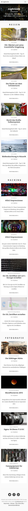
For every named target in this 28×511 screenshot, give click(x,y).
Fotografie (14, 338)
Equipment (14, 427)
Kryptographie (14, 273)
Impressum (6, 503)
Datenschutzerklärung (14, 505)
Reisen (14, 24)
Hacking (15, 180)
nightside (5, 2)
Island (14, 42)
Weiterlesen (14, 62)
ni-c (26, 499)
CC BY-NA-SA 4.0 (19, 501)
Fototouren (14, 356)
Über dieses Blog (19, 503)
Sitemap (12, 503)
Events (14, 198)
